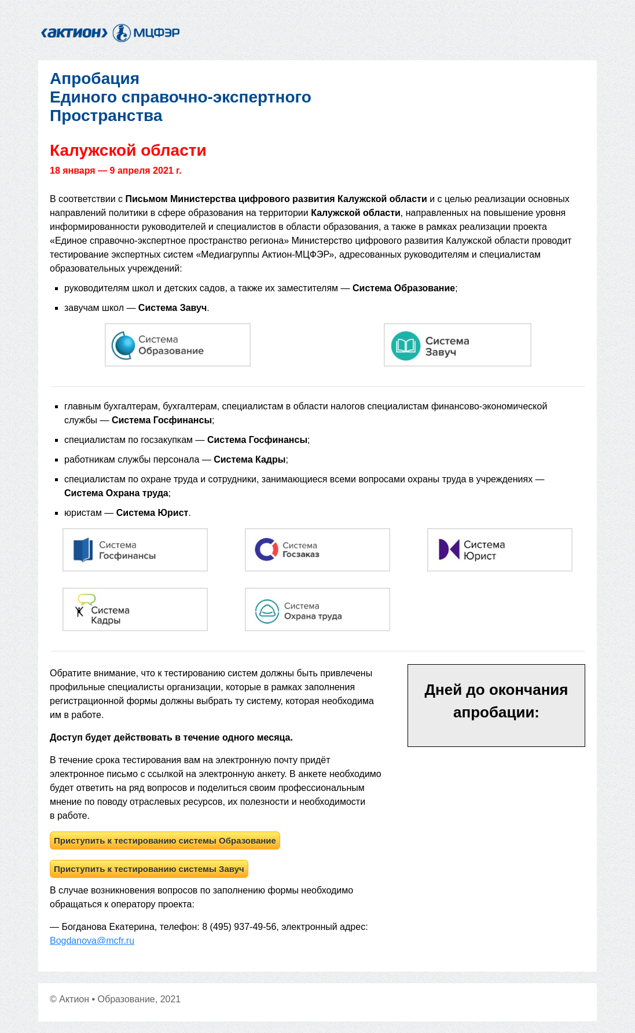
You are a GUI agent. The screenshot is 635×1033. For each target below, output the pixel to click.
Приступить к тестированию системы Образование (165, 840)
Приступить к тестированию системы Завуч (149, 869)
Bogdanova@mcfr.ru (92, 941)
